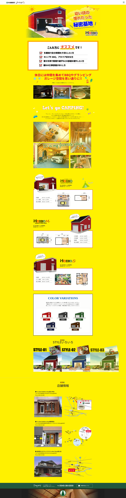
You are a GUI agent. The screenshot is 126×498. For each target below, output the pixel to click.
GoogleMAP (53, 393)
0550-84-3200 (41, 425)
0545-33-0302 (41, 455)
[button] (27, 21)
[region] (63, 21)
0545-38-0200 (41, 395)
